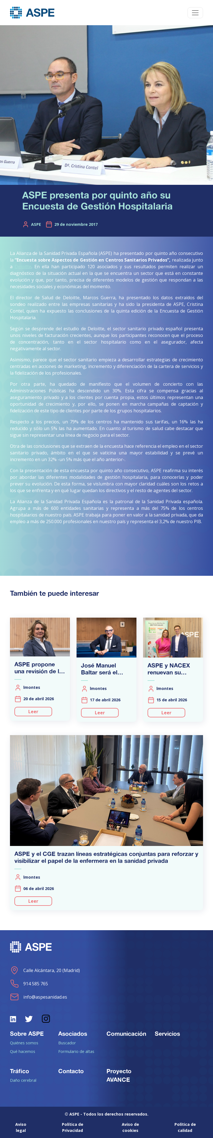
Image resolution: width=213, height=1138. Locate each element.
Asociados (72, 1033)
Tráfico (19, 1071)
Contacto (71, 1071)
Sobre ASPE (27, 1033)
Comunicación (126, 1033)
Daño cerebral (23, 1080)
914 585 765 (29, 983)
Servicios (167, 1033)
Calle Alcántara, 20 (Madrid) (45, 970)
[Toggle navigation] (195, 12)
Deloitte (23, 267)
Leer (33, 712)
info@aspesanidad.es (38, 997)
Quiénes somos (24, 1042)
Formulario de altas (76, 1051)
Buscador (67, 1042)
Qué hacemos (22, 1051)
